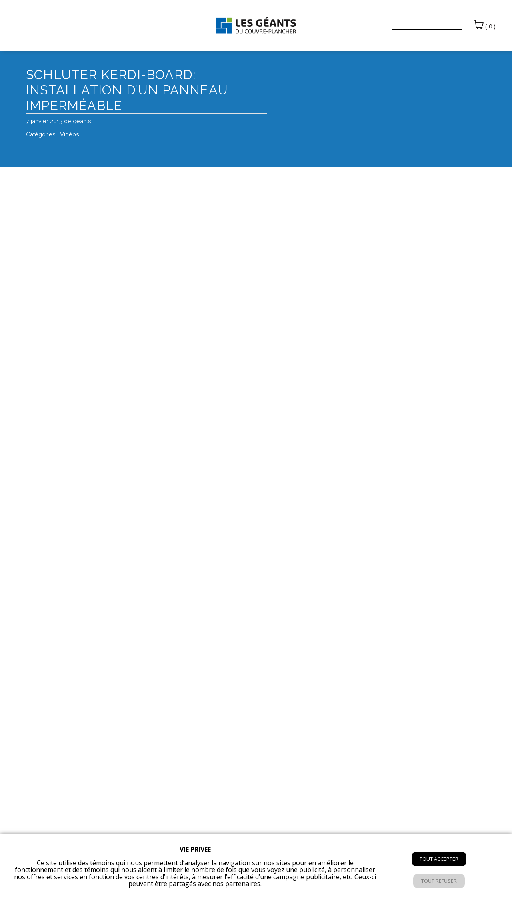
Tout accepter (439, 858)
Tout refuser (439, 880)
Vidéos (69, 134)
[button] (381, 21)
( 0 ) (485, 25)
